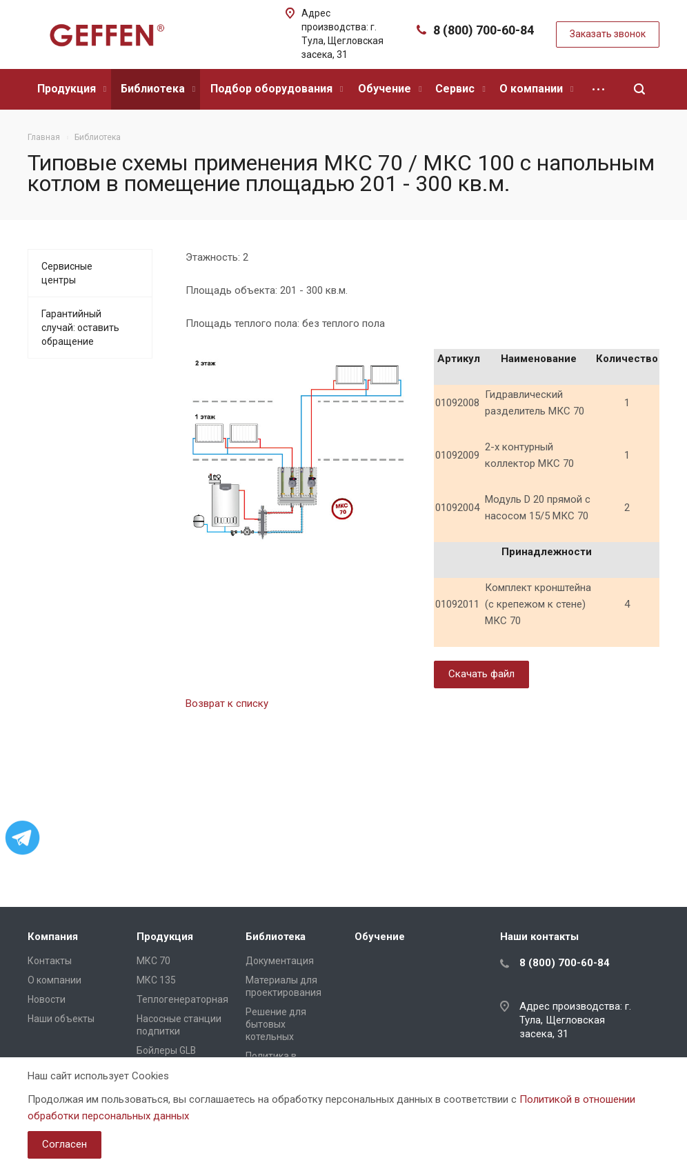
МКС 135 (156, 980)
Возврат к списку (227, 703)
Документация (280, 960)
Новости (47, 999)
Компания (53, 936)
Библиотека (158, 88)
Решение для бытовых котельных (276, 1024)
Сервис (460, 88)
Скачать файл (481, 674)
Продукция (71, 88)
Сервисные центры (66, 273)
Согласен (64, 1144)
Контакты (50, 960)
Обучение (389, 88)
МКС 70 (153, 960)
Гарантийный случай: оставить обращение (80, 327)
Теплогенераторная (182, 999)
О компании (536, 88)
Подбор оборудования (276, 88)
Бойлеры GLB (166, 1050)
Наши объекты (61, 1018)
